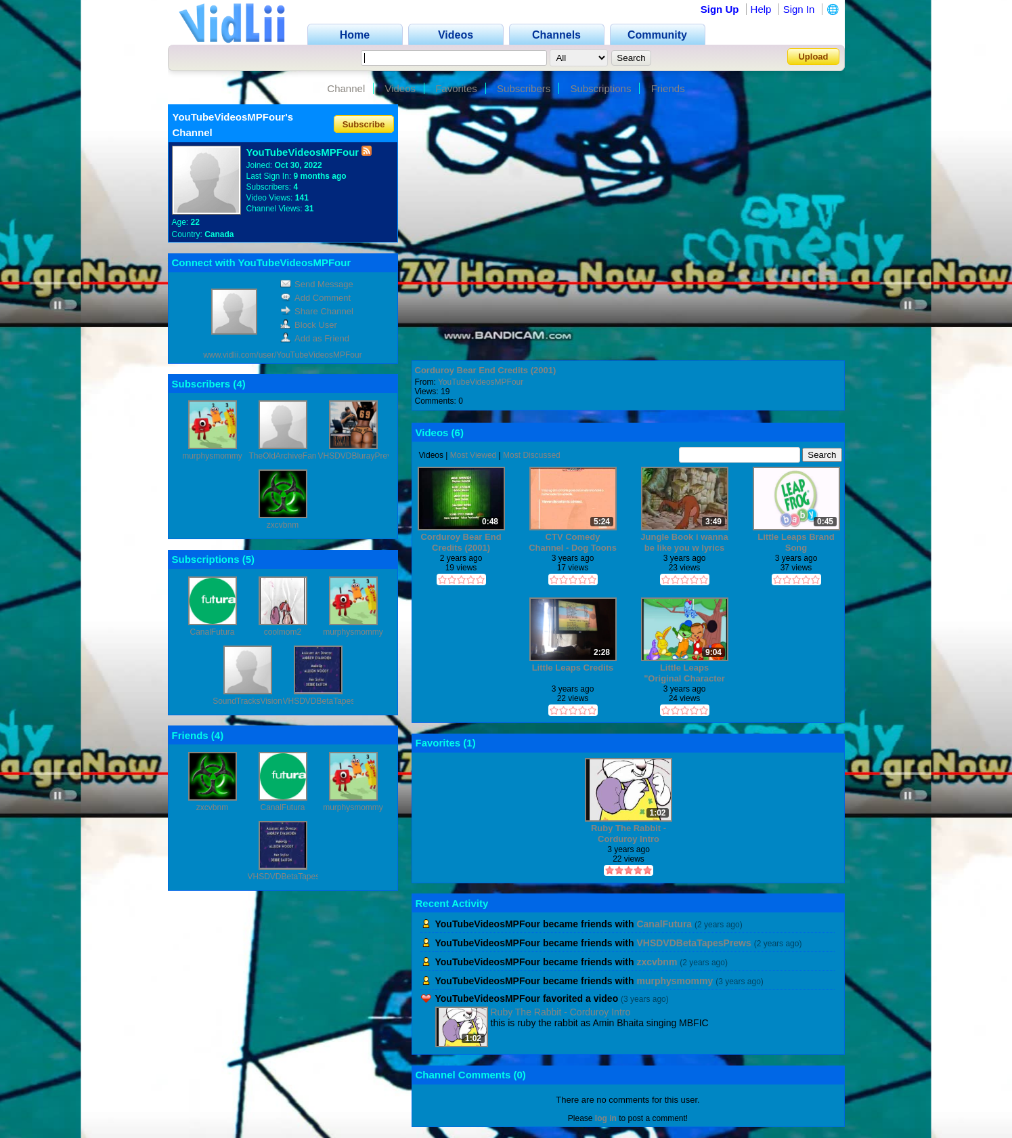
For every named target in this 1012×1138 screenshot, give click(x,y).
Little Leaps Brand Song (795, 542)
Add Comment (315, 298)
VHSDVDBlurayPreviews (363, 456)
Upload (813, 56)
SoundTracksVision (247, 701)
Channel (346, 88)
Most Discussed (531, 455)
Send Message (316, 284)
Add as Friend (314, 338)
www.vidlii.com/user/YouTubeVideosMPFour (282, 355)
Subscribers (523, 88)
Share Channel (316, 311)
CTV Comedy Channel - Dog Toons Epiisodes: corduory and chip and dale (573, 542)
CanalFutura (212, 632)
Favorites (456, 88)
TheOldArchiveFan (282, 456)
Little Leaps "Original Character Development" (684, 672)
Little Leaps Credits (573, 667)
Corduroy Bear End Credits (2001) (485, 370)
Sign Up (720, 9)
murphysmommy (212, 456)
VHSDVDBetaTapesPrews (330, 701)
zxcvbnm (283, 525)
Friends (668, 88)
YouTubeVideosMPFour (480, 382)
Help (761, 9)
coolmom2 (282, 632)
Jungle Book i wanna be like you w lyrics (684, 542)
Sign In (799, 9)
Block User (308, 325)
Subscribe (364, 124)
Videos (400, 88)
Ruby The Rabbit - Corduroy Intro (628, 833)
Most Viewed (473, 455)
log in (606, 1118)
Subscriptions (600, 88)
